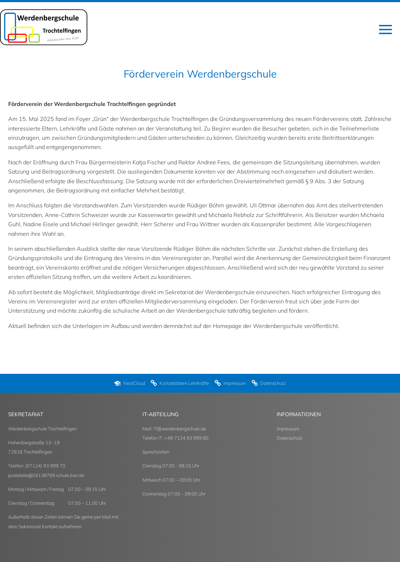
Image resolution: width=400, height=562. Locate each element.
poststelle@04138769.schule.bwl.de (46, 475)
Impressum (288, 428)
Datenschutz (290, 438)
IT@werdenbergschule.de (179, 428)
